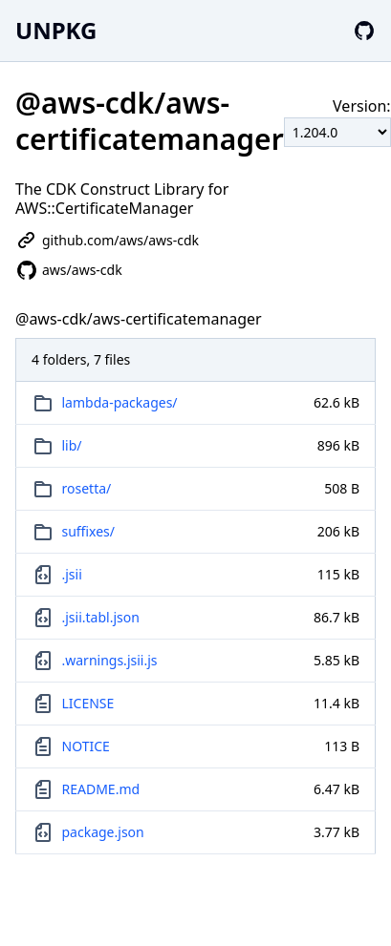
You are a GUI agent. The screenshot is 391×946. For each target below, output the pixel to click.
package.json (103, 832)
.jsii (72, 574)
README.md (101, 789)
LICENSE (88, 703)
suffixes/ (89, 531)
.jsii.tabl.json (101, 617)
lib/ (72, 445)
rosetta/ (87, 488)
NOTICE (86, 746)
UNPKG (56, 30)
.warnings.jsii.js (110, 660)
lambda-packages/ (120, 402)
